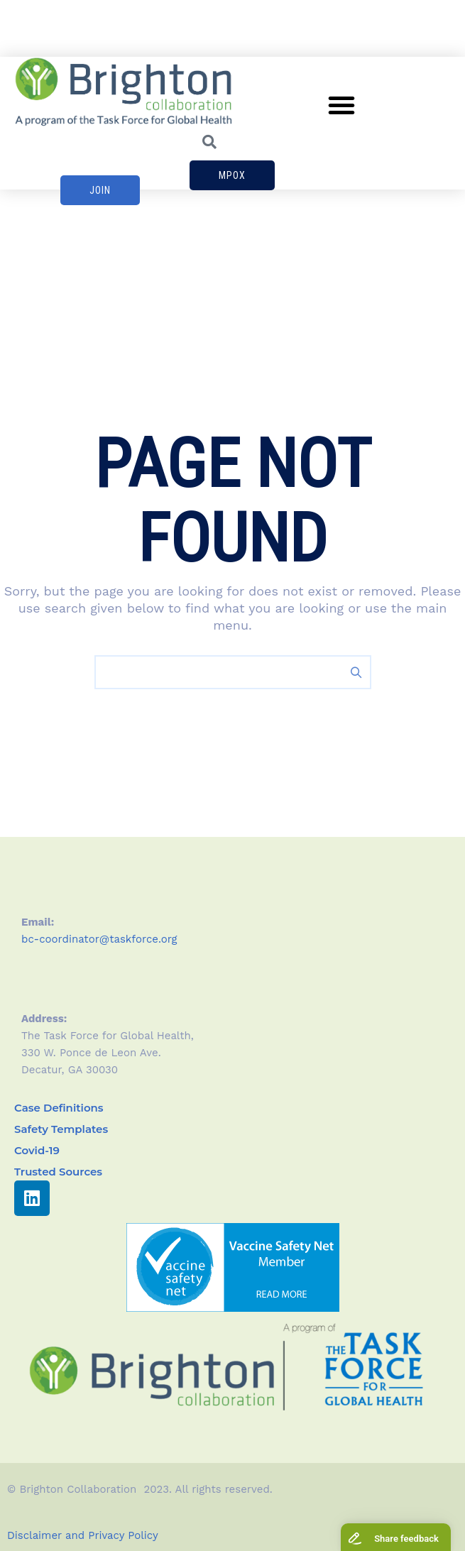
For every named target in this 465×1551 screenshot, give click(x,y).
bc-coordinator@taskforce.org (99, 939)
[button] (341, 105)
